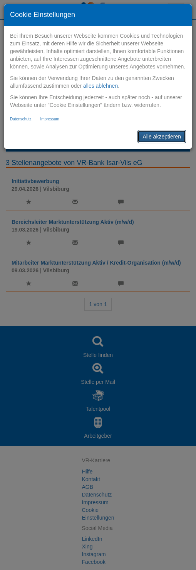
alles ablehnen (100, 86)
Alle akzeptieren (161, 136)
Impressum (49, 119)
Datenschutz (21, 119)
